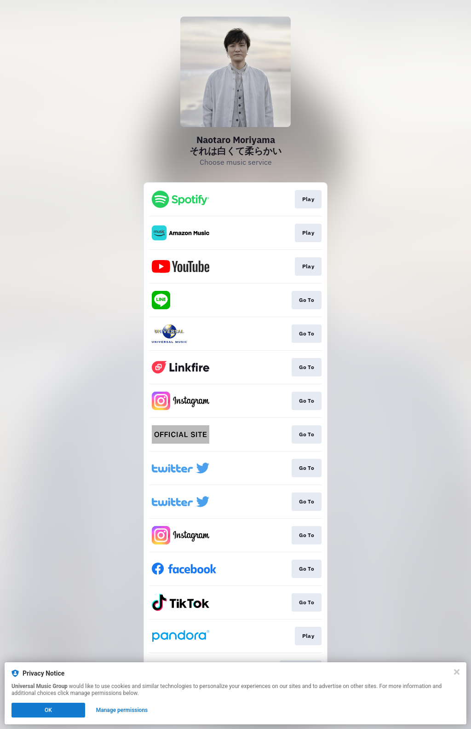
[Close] (456, 672)
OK (48, 710)
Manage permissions (122, 710)
